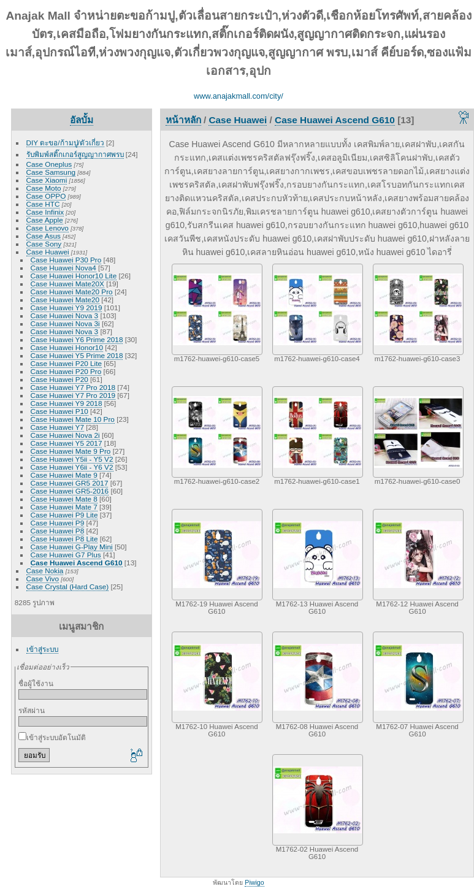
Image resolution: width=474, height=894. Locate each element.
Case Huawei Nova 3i (65, 323)
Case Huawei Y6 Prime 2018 (77, 339)
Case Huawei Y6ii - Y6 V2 (72, 467)
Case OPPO (46, 196)
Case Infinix (45, 212)
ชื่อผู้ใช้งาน (35, 683)
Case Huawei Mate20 (65, 300)
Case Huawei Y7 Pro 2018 (73, 387)
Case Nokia (45, 571)
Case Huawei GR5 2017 (70, 483)
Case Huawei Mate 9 (64, 475)
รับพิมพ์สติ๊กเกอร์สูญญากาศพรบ (75, 154)
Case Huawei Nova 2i (65, 435)
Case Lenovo (47, 228)
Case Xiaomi (46, 180)
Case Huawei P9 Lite (64, 515)
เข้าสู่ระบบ (42, 649)
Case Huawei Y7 (57, 427)
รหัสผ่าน (31, 710)
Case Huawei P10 (59, 411)
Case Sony (44, 244)
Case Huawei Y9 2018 (66, 403)
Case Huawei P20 (59, 379)
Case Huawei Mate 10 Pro (73, 419)
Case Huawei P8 (58, 531)
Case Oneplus (49, 164)
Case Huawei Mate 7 (64, 507)
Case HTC (43, 204)
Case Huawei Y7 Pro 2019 (73, 395)
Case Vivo (42, 579)
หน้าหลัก (183, 120)
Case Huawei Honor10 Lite (74, 276)
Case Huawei (47, 252)
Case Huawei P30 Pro (66, 260)
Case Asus (43, 236)
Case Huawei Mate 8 (64, 499)
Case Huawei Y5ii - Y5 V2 (72, 459)
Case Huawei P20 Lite (66, 363)
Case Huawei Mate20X (67, 284)
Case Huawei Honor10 (67, 347)
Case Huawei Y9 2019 (66, 307)
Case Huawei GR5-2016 (70, 491)
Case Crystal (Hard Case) (67, 586)
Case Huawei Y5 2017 (66, 443)
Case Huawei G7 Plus (66, 555)
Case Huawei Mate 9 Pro (71, 451)
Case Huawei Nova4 (63, 268)
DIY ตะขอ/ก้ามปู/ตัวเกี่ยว (65, 143)
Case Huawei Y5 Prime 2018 (77, 355)
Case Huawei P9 (58, 523)
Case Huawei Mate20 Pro (72, 292)
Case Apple (44, 220)
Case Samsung (50, 172)
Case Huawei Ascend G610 (77, 563)
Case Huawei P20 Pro (66, 371)
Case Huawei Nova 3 (65, 315)
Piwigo (254, 882)
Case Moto (43, 188)
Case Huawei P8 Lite (64, 539)
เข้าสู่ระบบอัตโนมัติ (52, 737)
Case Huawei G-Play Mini (72, 547)
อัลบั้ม (81, 120)
